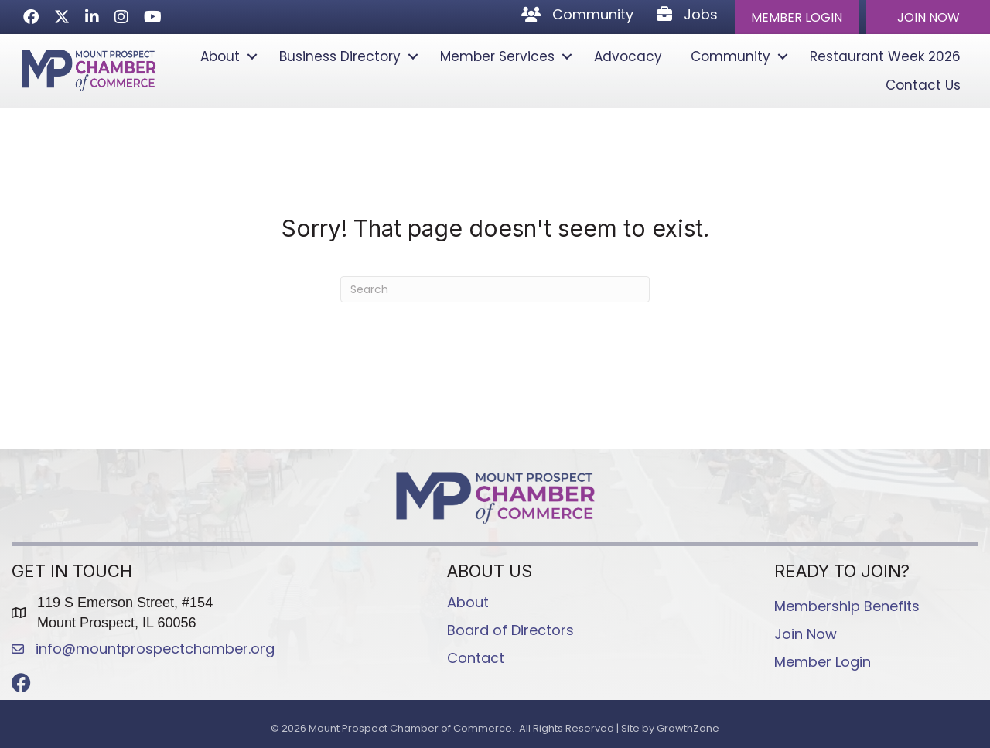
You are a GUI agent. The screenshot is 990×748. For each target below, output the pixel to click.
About (220, 56)
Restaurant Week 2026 (885, 56)
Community (730, 56)
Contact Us (923, 85)
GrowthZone (688, 728)
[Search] (495, 289)
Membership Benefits (847, 606)
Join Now (805, 634)
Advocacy (628, 56)
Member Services (497, 56)
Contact (475, 658)
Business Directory (340, 56)
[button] (797, 17)
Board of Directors (510, 630)
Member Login (822, 661)
